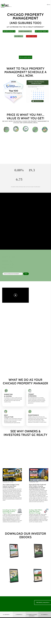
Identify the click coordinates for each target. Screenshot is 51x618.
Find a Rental (19, 36)
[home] (6, 5)
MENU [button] (48, 4)
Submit (26, 273)
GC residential (19, 614)
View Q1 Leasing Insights (25, 57)
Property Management (25, 31)
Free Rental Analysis (9, 31)
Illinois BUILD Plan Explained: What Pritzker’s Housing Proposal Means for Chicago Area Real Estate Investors (37, 487)
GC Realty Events (31, 36)
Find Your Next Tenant (41, 31)
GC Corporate (6, 614)
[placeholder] (13, 274)
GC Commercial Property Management (32, 615)
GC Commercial (44, 614)
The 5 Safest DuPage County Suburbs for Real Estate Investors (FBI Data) (11, 486)
